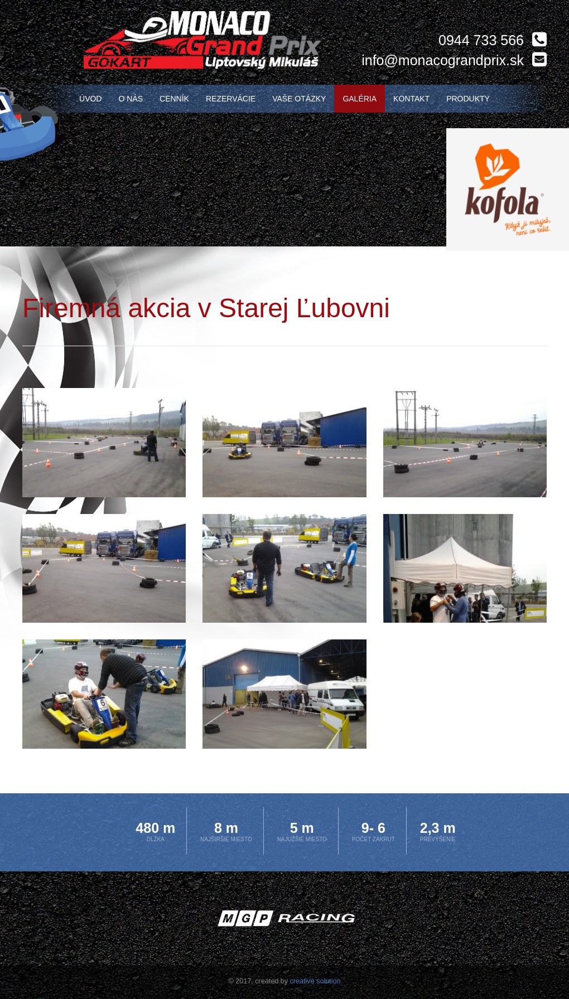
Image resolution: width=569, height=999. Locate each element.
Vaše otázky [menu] (299, 98)
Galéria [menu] (360, 98)
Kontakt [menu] (411, 98)
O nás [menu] (130, 98)
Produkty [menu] (468, 98)
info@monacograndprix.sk (442, 60)
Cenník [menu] (174, 98)
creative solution (315, 981)
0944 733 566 (481, 40)
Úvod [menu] (90, 98)
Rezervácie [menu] (230, 98)
